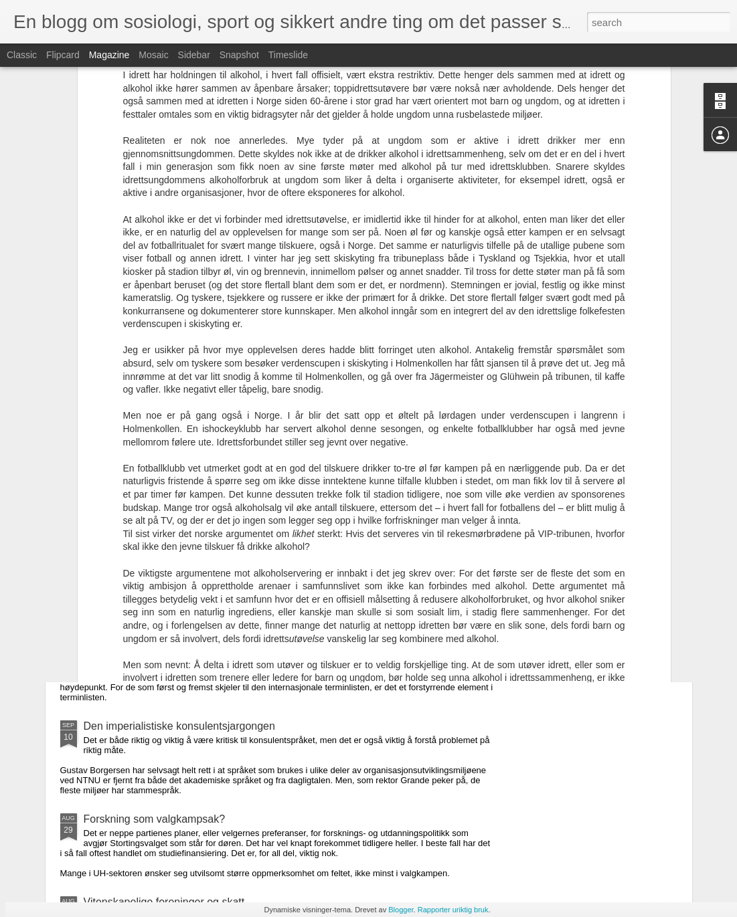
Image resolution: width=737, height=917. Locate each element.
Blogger (400, 910)
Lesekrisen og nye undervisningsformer (177, 477)
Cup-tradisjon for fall (131, 653)
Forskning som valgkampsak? (155, 819)
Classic (22, 54)
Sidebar (194, 54)
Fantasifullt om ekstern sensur (155, 570)
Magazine (109, 54)
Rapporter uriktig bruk (453, 910)
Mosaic (153, 54)
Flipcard (63, 54)
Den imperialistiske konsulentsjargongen (179, 726)
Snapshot (239, 54)
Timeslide (288, 54)
